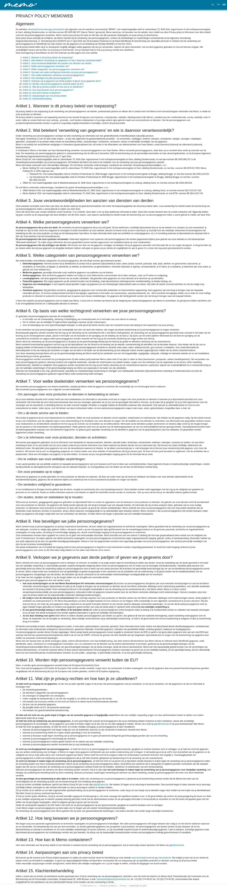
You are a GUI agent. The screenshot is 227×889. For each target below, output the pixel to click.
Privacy (123, 886)
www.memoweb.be (140, 858)
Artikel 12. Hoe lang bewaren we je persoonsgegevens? (48, 90)
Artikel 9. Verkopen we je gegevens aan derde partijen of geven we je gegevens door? (62, 81)
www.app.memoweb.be (54, 29)
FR (218, 4)
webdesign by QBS (138, 886)
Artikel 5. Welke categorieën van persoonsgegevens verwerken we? (54, 69)
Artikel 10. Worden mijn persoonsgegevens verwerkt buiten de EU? (53, 84)
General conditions (108, 886)
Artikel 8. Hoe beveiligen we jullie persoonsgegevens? (47, 78)
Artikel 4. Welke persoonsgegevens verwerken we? (46, 66)
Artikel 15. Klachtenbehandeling (37, 99)
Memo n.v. (92, 886)
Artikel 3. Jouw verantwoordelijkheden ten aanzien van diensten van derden (57, 63)
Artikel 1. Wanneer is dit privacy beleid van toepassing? (48, 57)
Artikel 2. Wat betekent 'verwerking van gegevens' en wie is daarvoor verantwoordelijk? (62, 60)
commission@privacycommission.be (113, 879)
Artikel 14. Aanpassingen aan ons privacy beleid (44, 96)
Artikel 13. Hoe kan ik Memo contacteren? (42, 93)
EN (224, 4)
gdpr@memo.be (161, 724)
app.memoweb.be (162, 858)
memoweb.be (34, 29)
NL (212, 4)
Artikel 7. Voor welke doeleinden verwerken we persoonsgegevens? (53, 75)
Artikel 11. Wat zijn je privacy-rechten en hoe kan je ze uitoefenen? (53, 87)
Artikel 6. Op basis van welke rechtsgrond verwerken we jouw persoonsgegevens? (60, 72)
